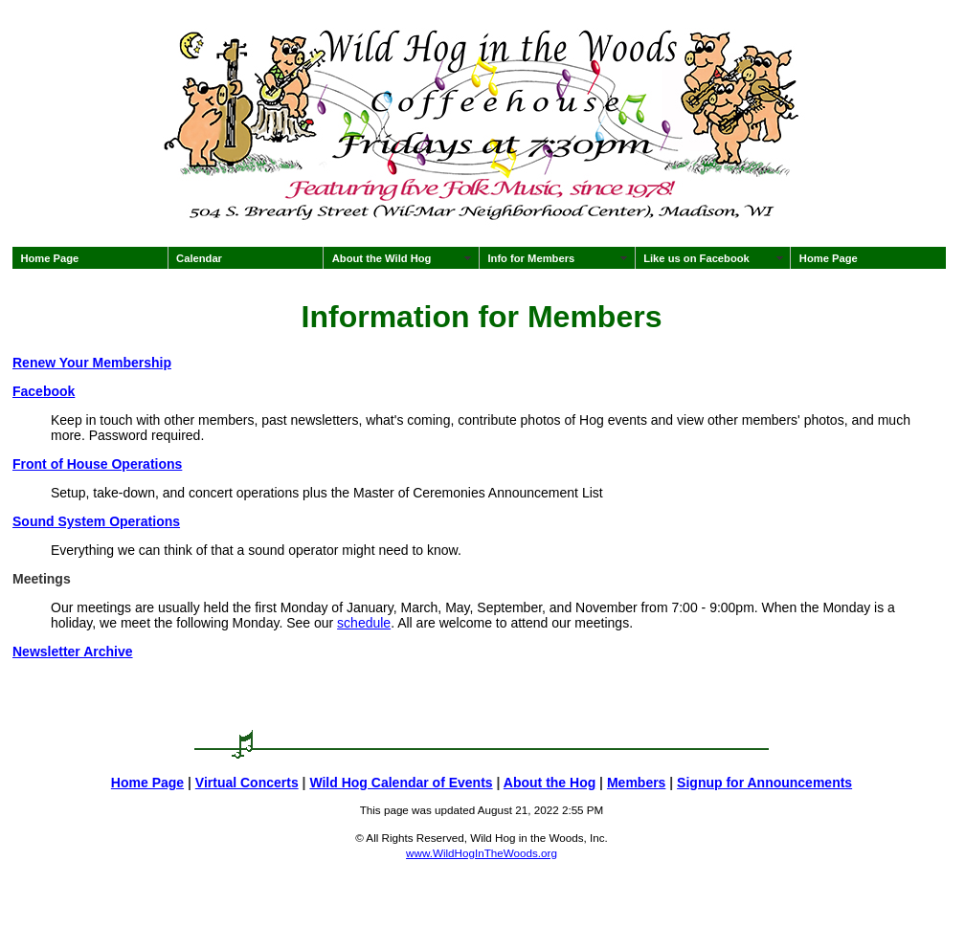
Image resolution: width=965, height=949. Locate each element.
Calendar (199, 258)
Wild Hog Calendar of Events (400, 782)
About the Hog (549, 782)
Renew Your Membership (91, 362)
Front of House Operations (97, 464)
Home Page (49, 258)
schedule (364, 622)
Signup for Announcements (764, 782)
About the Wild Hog (382, 258)
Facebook (43, 391)
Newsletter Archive (72, 651)
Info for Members (530, 258)
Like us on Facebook (696, 258)
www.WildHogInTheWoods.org (481, 853)
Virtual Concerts (247, 782)
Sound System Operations (96, 521)
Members (636, 782)
